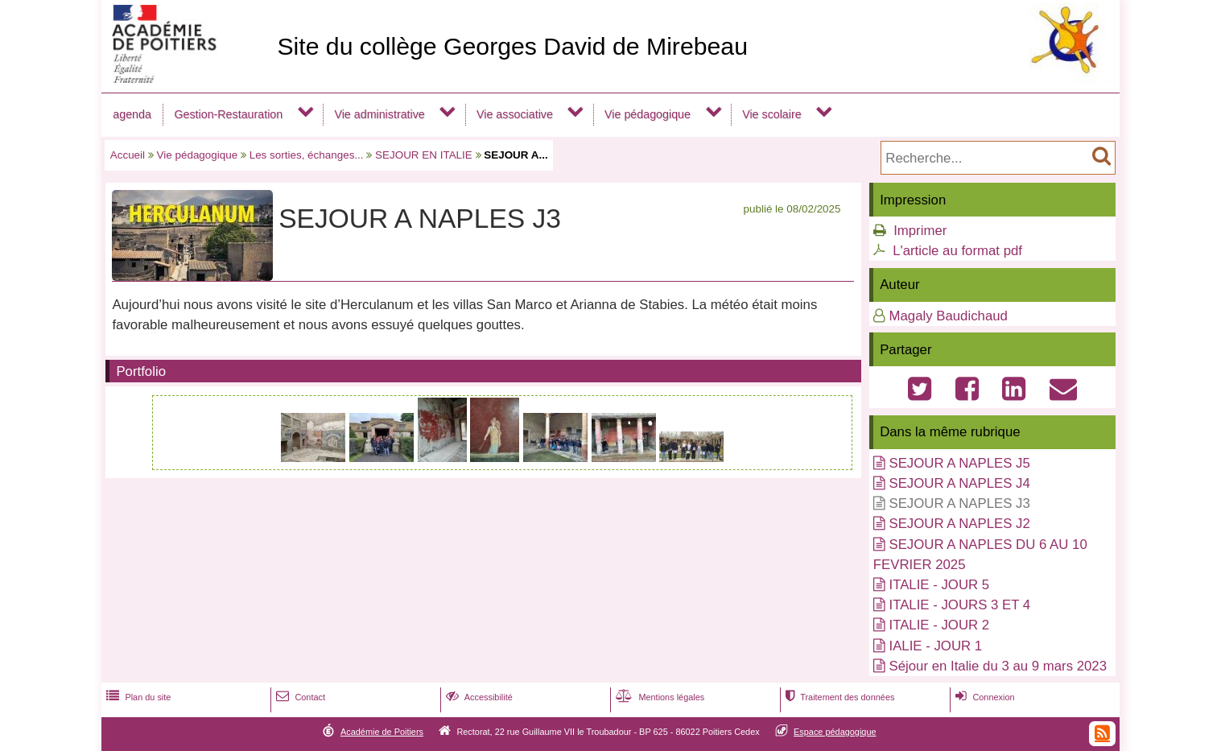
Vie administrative (379, 114)
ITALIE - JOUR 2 (939, 625)
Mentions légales (658, 697)
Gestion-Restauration (228, 114)
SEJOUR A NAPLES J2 (959, 523)
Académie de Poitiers (381, 732)
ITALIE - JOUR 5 (939, 584)
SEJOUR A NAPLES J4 (959, 483)
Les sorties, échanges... (307, 155)
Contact (299, 697)
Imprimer (920, 230)
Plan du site (137, 697)
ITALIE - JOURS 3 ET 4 (959, 605)
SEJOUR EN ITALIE (423, 155)
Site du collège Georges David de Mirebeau (512, 46)
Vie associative (514, 114)
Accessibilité (478, 697)
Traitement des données (838, 697)
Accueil (127, 155)
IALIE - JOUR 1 (935, 646)
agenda (132, 114)
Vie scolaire (771, 114)
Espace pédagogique (835, 732)
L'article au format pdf (957, 250)
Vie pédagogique (647, 114)
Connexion (983, 697)
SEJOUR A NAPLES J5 (959, 463)
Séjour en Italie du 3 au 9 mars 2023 (998, 666)
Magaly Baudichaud (948, 316)
